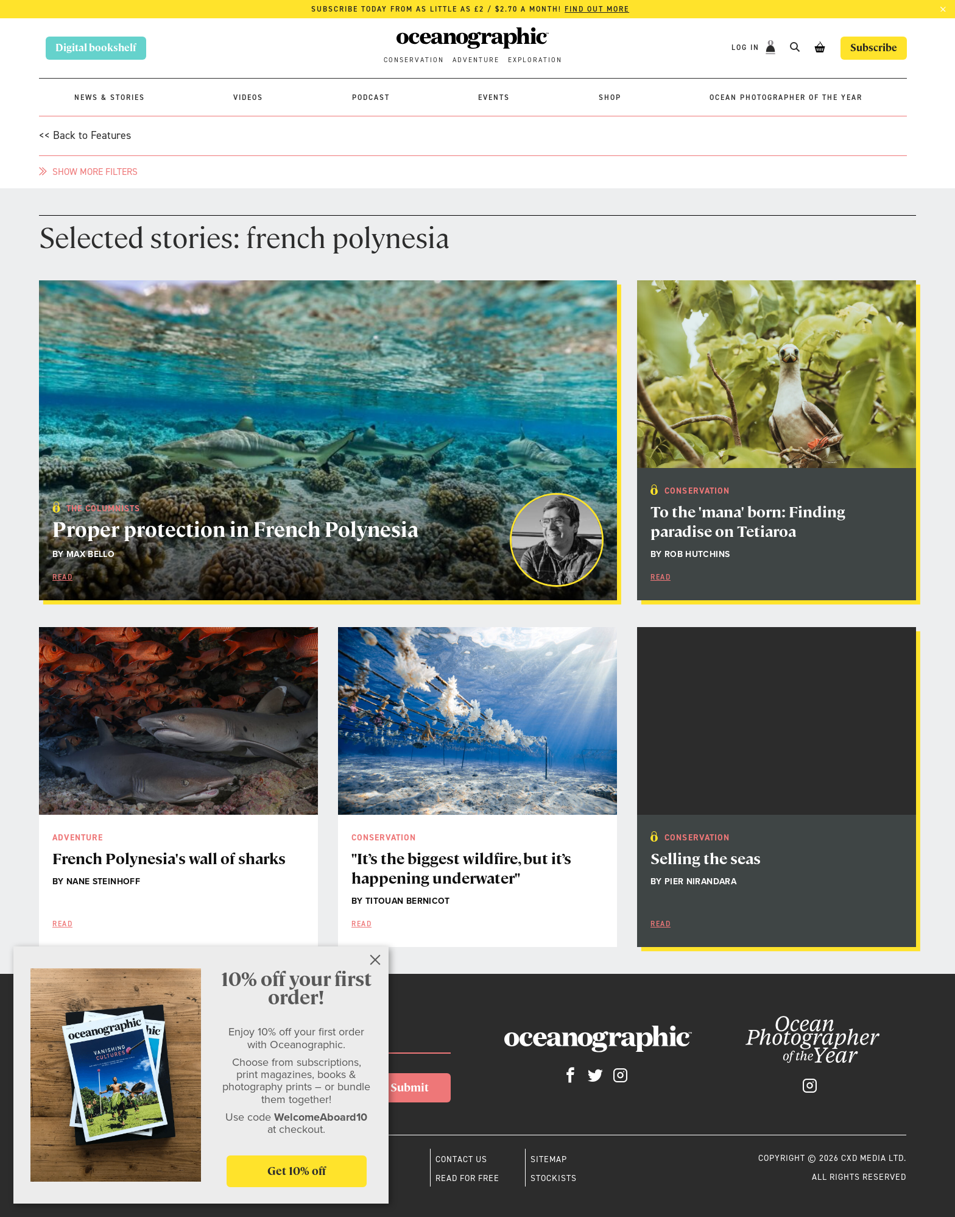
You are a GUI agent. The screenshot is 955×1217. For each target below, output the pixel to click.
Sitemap (548, 1159)
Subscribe (873, 47)
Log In (747, 47)
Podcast (371, 97)
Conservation (414, 60)
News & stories (109, 97)
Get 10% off (296, 1171)
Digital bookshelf (95, 47)
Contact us (461, 1159)
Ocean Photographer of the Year (786, 97)
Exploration (535, 60)
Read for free (467, 1178)
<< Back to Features (85, 135)
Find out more (597, 9)
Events (494, 97)
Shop (610, 97)
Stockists (553, 1178)
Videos (248, 97)
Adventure (476, 60)
